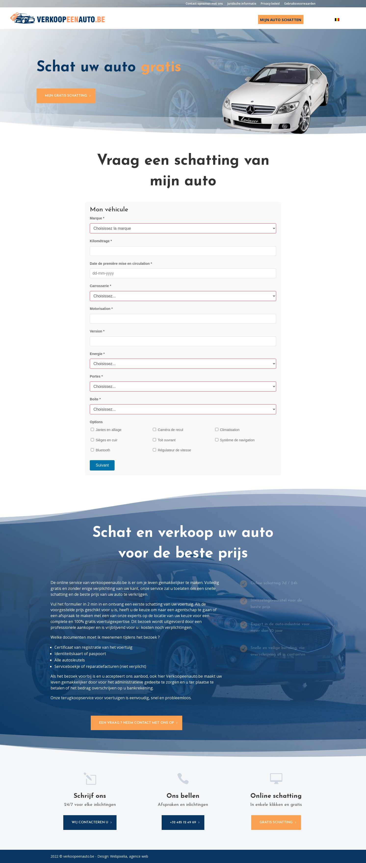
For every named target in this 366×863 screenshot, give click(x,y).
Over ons (319, 20)
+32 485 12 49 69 (183, 822)
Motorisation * (101, 309)
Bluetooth (100, 450)
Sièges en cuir (104, 440)
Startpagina (189, 20)
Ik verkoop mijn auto (230, 20)
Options (96, 422)
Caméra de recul (168, 430)
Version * (97, 331)
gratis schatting (276, 822)
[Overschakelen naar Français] (346, 23)
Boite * (95, 399)
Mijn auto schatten (280, 19)
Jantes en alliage (106, 430)
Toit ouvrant (164, 440)
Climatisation (227, 430)
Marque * (97, 218)
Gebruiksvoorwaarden (299, 4)
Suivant (102, 465)
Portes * (96, 376)
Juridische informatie (241, 4)
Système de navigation (235, 440)
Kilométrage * (101, 241)
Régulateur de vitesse (172, 450)
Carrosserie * (100, 286)
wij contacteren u (90, 822)
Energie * (97, 354)
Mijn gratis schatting (66, 96)
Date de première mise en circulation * (121, 264)
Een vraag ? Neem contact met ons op (136, 723)
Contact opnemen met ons (204, 4)
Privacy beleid (270, 4)
